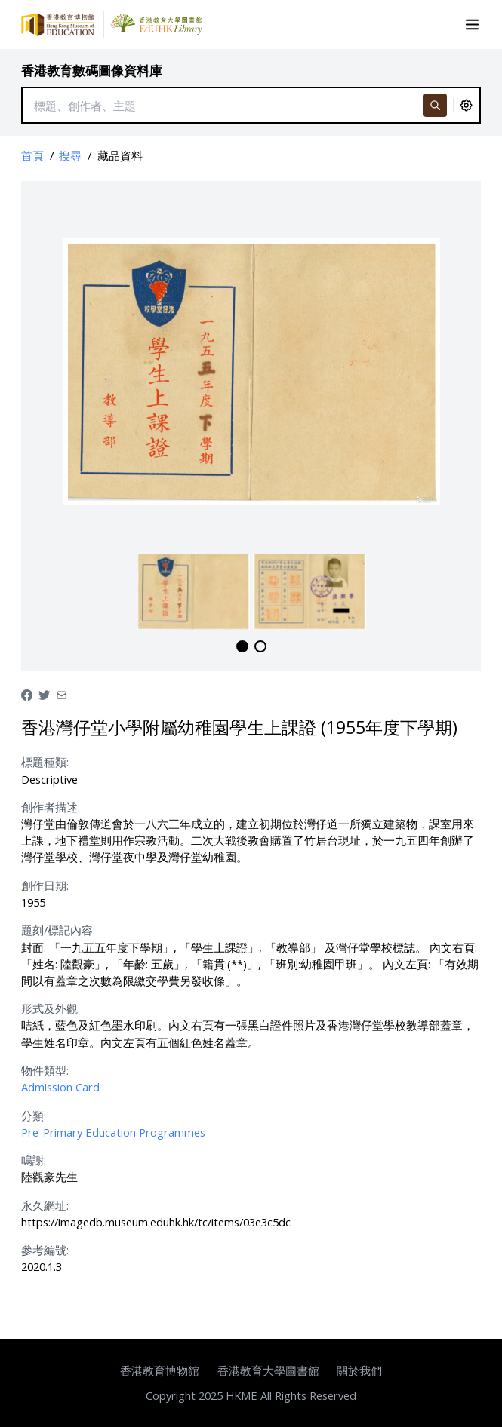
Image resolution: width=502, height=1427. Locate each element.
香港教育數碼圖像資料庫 (91, 70)
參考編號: (45, 1249)
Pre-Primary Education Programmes (113, 1132)
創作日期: (45, 885)
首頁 (32, 155)
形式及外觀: (50, 1008)
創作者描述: (50, 807)
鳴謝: (33, 1160)
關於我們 (359, 1370)
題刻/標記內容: (58, 930)
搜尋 (70, 155)
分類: (33, 1115)
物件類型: (45, 1070)
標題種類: (45, 761)
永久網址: (45, 1205)
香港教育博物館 (159, 1370)
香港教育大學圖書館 (268, 1370)
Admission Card (60, 1086)
